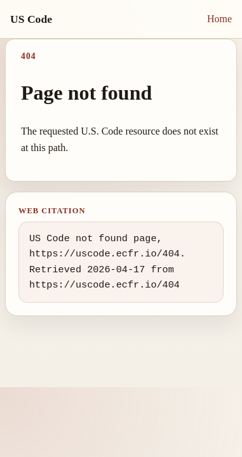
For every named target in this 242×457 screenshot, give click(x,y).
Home (219, 18)
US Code (31, 19)
